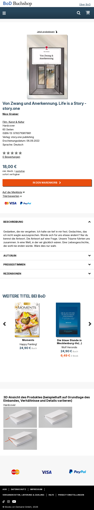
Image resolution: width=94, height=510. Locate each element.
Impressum (36, 489)
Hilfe (51, 495)
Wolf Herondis (69, 347)
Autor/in (9, 255)
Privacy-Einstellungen (71, 495)
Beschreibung (13, 221)
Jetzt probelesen (46, 31)
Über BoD (85, 4)
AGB (5, 489)
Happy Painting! (28, 344)
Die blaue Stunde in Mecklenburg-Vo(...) (69, 342)
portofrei (20, 171)
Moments (28, 340)
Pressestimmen (14, 264)
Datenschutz (18, 489)
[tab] (47, 219)
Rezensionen (12, 273)
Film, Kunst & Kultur (13, 121)
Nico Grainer (11, 114)
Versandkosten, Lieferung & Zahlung (23, 495)
